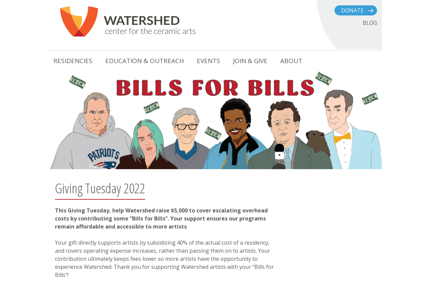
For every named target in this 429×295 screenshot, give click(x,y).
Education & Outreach (144, 60)
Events (208, 60)
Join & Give (250, 60)
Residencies (73, 60)
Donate (352, 10)
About (291, 60)
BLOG (370, 23)
